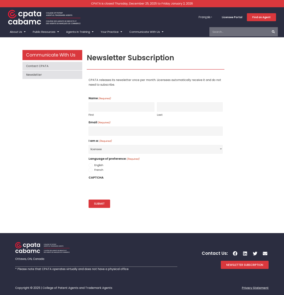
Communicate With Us (146, 32)
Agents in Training (79, 32)
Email (99, 122)
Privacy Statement (255, 288)
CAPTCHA (96, 177)
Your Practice (111, 32)
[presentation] (116, 188)
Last (160, 115)
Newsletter (34, 75)
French (98, 170)
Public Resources (46, 32)
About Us (18, 32)
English (98, 165)
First (91, 115)
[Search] (273, 31)
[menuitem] (205, 17)
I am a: (100, 141)
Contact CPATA (37, 66)
